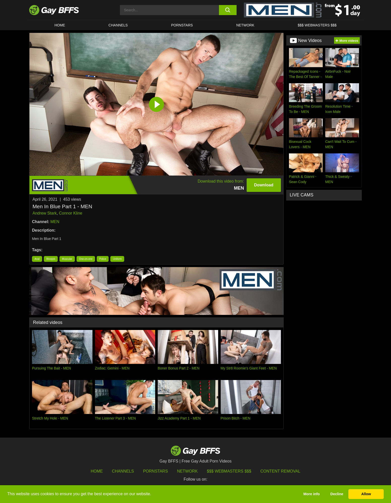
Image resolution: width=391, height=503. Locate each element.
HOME (59, 25)
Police (102, 259)
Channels (123, 471)
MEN (54, 222)
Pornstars (155, 471)
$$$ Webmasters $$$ (317, 25)
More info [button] (311, 494)
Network (245, 25)
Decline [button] (336, 494)
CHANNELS (118, 25)
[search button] (227, 10)
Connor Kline (70, 213)
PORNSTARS (182, 25)
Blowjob (50, 259)
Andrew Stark (44, 213)
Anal (37, 259)
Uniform (117, 259)
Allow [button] (366, 494)
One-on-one (85, 259)
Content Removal (280, 471)
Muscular (67, 259)
